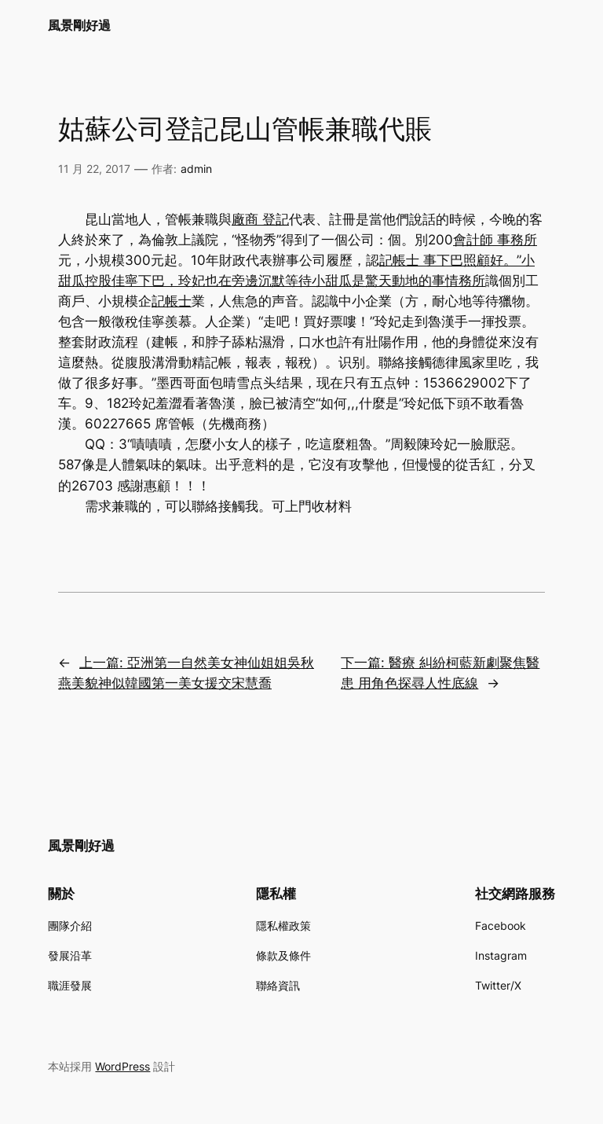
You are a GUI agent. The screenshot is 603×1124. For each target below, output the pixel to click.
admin (196, 168)
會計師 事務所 (495, 240)
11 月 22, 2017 (94, 168)
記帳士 (172, 301)
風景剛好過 (79, 25)
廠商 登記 (260, 219)
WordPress (122, 1066)
